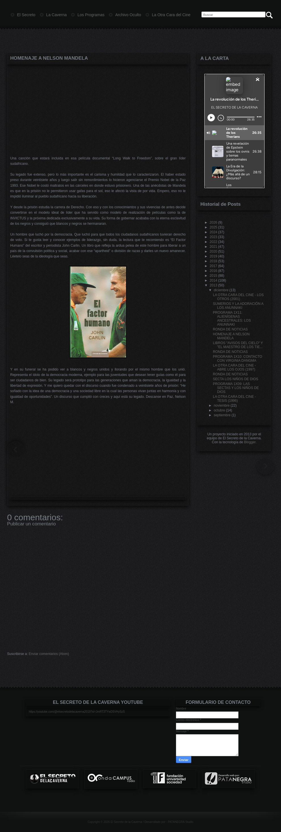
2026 (213, 222)
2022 (213, 242)
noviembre (222, 405)
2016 (213, 271)
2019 (213, 256)
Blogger (250, 442)
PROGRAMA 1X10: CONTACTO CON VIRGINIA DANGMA (237, 359)
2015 (213, 276)
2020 (213, 251)
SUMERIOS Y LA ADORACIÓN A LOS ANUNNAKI (238, 306)
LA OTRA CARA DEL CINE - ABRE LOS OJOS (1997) (234, 367)
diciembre (221, 290)
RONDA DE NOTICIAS (230, 329)
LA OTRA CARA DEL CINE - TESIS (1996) (234, 399)
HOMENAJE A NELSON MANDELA (49, 58)
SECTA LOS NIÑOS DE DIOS (235, 379)
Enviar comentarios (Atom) (49, 654)
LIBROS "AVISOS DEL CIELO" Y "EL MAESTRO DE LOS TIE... (238, 345)
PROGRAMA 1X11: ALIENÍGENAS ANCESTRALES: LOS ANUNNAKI (232, 318)
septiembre (222, 415)
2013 (213, 285)
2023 (213, 237)
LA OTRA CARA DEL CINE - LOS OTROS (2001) (238, 297)
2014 (213, 280)
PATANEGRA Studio (180, 821)
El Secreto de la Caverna (126, 821)
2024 (213, 232)
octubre (219, 410)
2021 (213, 247)
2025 (213, 227)
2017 (213, 266)
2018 (213, 261)
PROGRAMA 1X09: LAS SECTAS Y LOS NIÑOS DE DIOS (236, 388)
